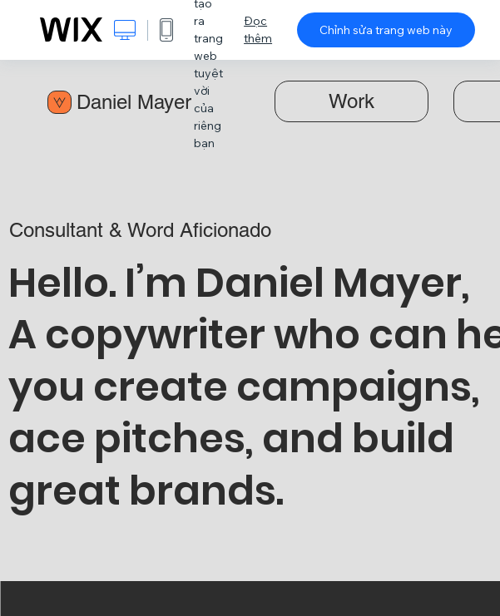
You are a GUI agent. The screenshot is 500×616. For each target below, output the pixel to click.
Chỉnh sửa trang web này (386, 29)
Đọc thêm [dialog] (258, 29)
